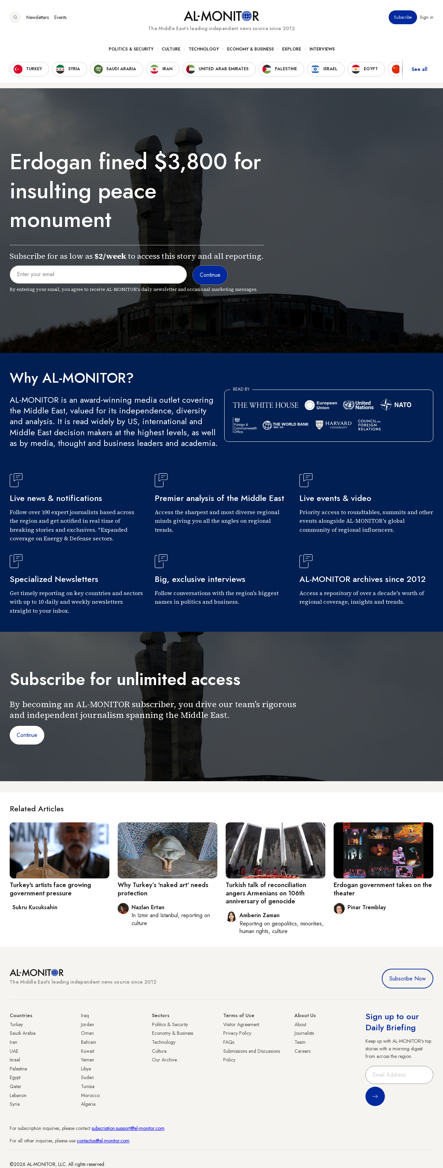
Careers (302, 1051)
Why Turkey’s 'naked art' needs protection (163, 888)
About (300, 1024)
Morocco (90, 1095)
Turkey (16, 1024)
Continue (27, 735)
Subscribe (403, 20)
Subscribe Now (407, 979)
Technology (204, 52)
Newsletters (37, 20)
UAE (14, 1051)
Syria (15, 1104)
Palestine (18, 1068)
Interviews (322, 52)
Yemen (87, 1059)
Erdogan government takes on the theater (383, 888)
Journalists (304, 1033)
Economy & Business (250, 52)
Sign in (426, 20)
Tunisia (87, 1086)
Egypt (15, 1077)
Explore (291, 52)
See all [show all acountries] (419, 72)
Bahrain (88, 1042)
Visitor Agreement (241, 1024)
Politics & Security (131, 52)
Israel (15, 1059)
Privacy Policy (237, 1033)
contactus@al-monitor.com (103, 1140)
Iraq (85, 1015)
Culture (171, 52)
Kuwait (87, 1051)
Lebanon (18, 1095)
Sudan (87, 1077)
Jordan (87, 1024)
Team (300, 1042)
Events (60, 20)
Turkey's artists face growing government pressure (50, 888)
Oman (87, 1033)
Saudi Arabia (23, 1033)
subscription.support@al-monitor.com (128, 1128)
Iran (13, 1042)
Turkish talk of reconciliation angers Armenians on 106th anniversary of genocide (266, 893)
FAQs (228, 1042)
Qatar (15, 1086)
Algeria (88, 1104)
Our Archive (164, 1059)
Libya (86, 1068)
